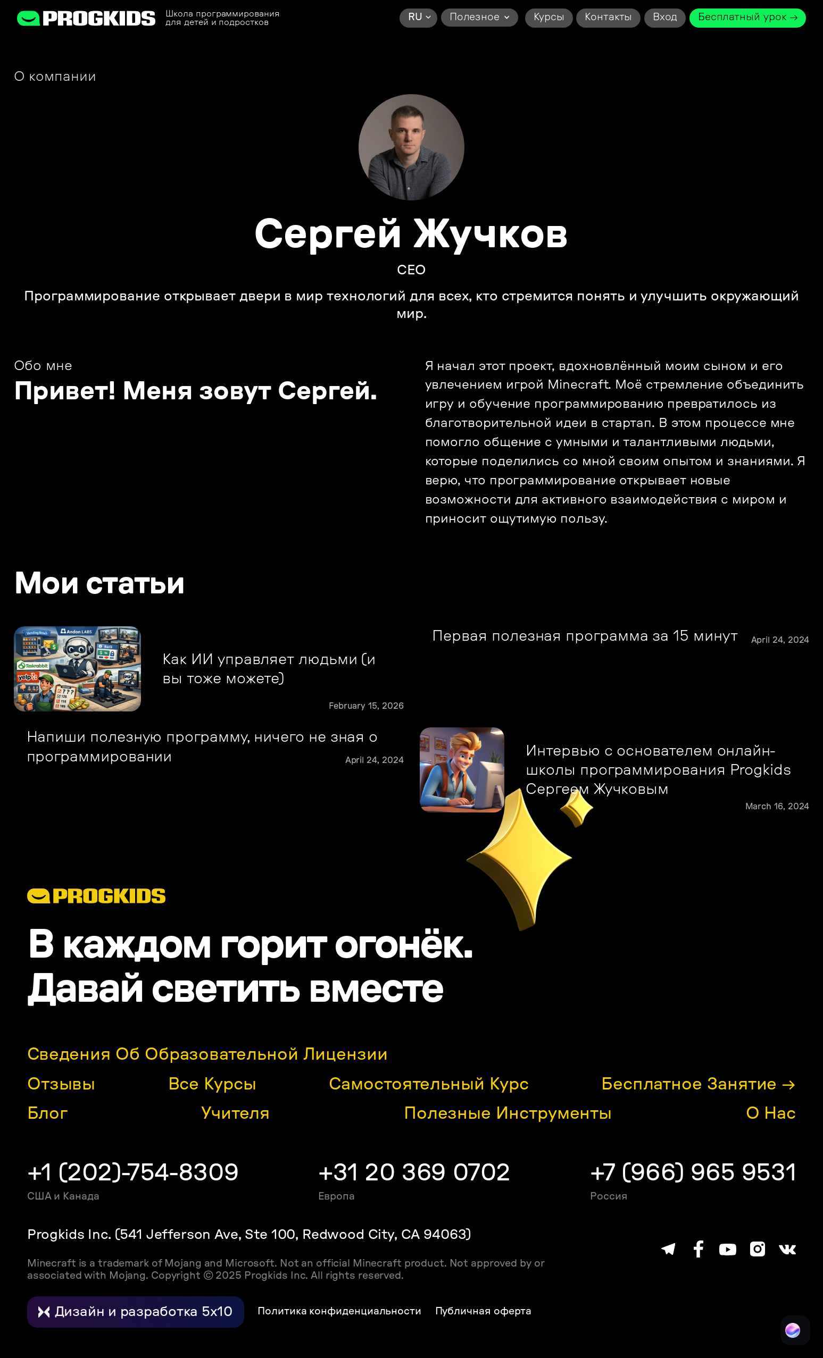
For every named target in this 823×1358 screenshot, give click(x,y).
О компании (55, 76)
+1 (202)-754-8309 (133, 1173)
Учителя (235, 1113)
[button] (419, 18)
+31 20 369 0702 (414, 1173)
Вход (665, 17)
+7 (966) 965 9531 (693, 1173)
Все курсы (212, 1084)
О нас (771, 1113)
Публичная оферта (483, 1311)
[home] (86, 18)
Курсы (549, 17)
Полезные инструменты (508, 1113)
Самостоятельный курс (428, 1084)
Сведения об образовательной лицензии (207, 1054)
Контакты (608, 17)
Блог (47, 1113)
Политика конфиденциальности (339, 1311)
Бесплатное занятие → (698, 1084)
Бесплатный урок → (748, 17)
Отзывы (61, 1084)
